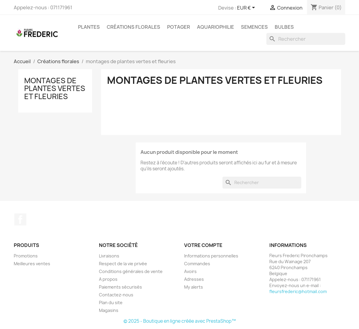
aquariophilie (215, 27)
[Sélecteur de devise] (247, 8)
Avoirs (190, 271)
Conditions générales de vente (131, 271)
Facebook (20, 219)
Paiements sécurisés (120, 287)
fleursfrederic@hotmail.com (298, 291)
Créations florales (133, 27)
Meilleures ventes (32, 263)
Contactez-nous (116, 295)
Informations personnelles (211, 256)
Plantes (89, 27)
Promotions (26, 256)
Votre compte (203, 245)
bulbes (284, 27)
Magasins (108, 310)
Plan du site (111, 302)
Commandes (197, 263)
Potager (178, 27)
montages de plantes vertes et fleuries (54, 88)
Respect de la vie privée (123, 263)
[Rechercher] (305, 39)
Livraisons (109, 256)
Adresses (194, 279)
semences (254, 27)
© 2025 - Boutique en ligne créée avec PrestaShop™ (179, 321)
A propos (108, 279)
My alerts (193, 287)
